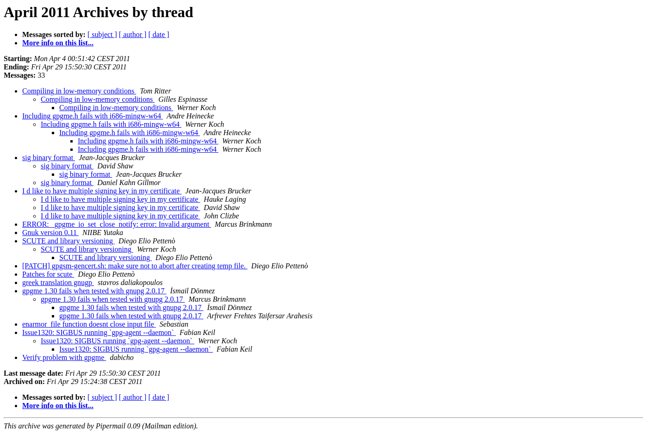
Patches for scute (48, 274)
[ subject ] (102, 34)
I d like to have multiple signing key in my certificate (101, 191)
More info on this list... (57, 43)
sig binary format (48, 157)
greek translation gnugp (58, 282)
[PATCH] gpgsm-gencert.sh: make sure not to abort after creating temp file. (135, 266)
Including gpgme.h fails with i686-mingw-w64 (92, 116)
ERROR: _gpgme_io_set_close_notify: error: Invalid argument (116, 224)
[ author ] (133, 34)
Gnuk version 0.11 (50, 232)
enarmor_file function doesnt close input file (89, 324)
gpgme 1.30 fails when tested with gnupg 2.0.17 (94, 291)
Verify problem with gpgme (64, 357)
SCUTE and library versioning (68, 241)
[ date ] (158, 34)
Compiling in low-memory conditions (79, 91)
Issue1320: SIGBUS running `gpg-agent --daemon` (99, 332)
